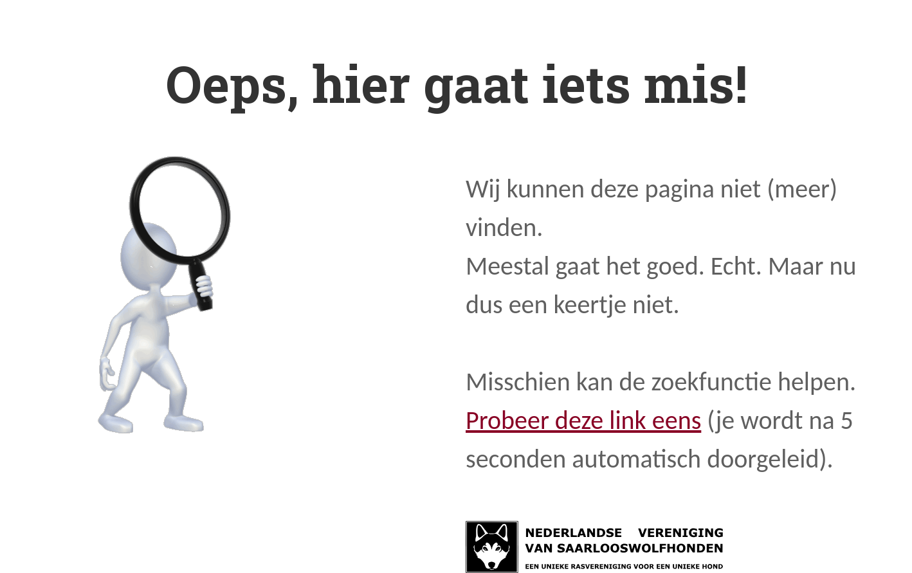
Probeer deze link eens (583, 420)
